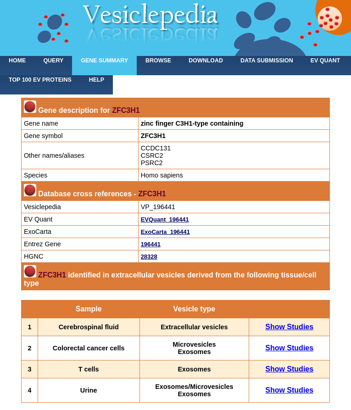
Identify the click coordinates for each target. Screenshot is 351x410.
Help (96, 80)
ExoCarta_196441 (165, 231)
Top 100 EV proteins (40, 80)
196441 (151, 244)
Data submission (266, 60)
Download (206, 60)
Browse (158, 60)
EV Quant (325, 60)
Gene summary (104, 60)
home (17, 60)
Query (53, 60)
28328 (149, 256)
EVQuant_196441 (165, 219)
